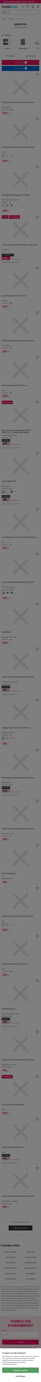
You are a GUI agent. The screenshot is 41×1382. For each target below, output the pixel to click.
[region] (20, 1365)
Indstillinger (20, 1376)
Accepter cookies (20, 1370)
